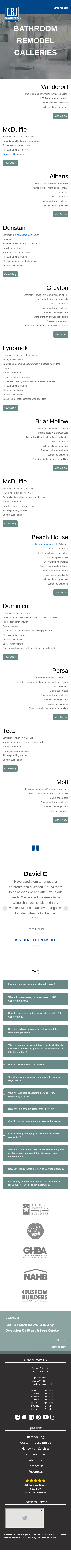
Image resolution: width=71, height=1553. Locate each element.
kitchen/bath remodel (35, 940)
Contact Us (35, 1466)
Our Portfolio (35, 1454)
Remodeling (35, 1437)
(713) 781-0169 (61, 8)
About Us (35, 1460)
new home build (24, 235)
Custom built (9, 154)
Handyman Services (36, 1448)
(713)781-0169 (58, 1354)
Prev (5, 908)
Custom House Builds (35, 1442)
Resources (35, 1471)
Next (66, 908)
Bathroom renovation (45, 544)
